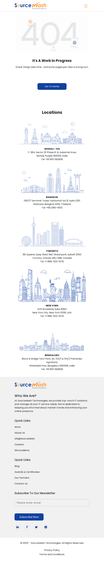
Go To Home (52, 86)
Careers (19, 444)
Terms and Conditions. (52, 554)
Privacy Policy (52, 550)
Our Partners (22, 477)
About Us (20, 432)
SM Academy (22, 450)
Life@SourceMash (25, 438)
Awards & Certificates (27, 472)
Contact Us (21, 483)
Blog (17, 466)
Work (18, 427)
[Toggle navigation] (85, 6)
